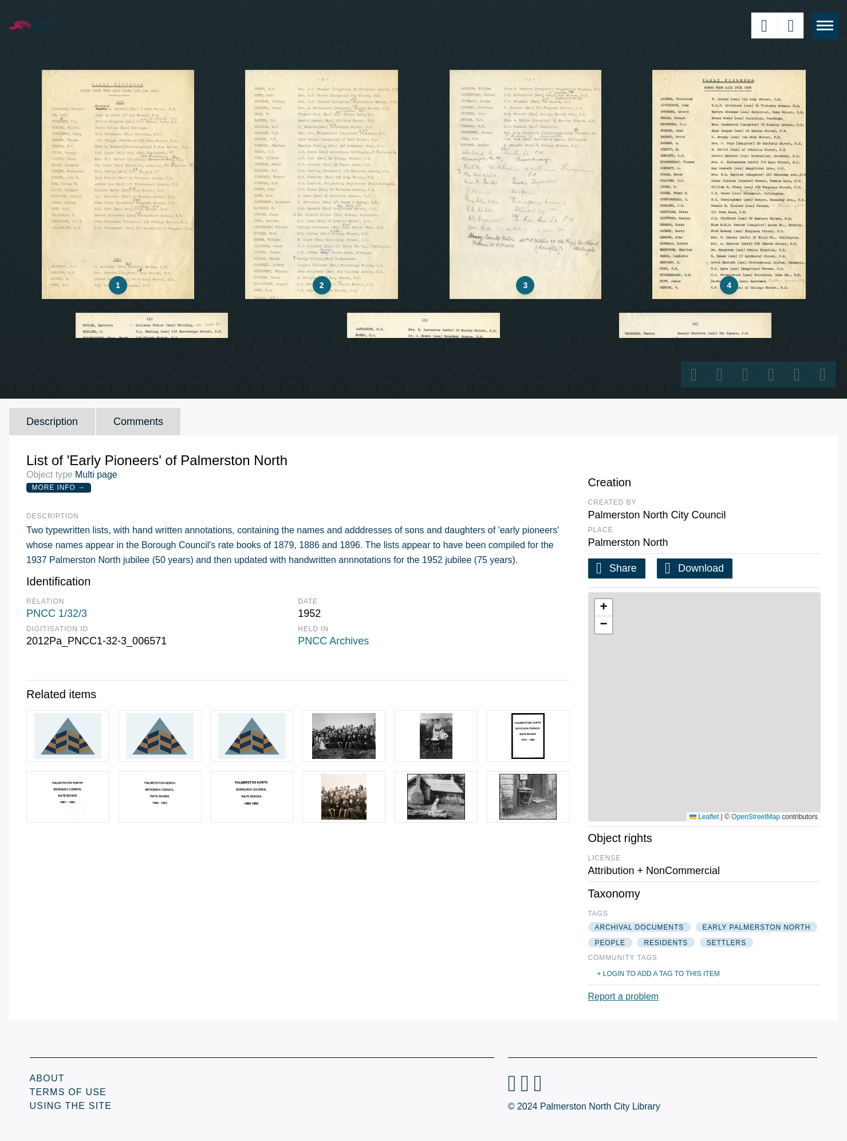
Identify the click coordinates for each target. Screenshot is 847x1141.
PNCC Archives (333, 641)
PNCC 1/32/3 (56, 613)
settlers (726, 943)
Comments (138, 421)
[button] (603, 607)
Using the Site (71, 1106)
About (47, 1078)
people (610, 943)
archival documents (639, 927)
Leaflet (704, 817)
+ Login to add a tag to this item (658, 974)
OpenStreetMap (755, 817)
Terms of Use (68, 1092)
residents (666, 943)
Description (52, 421)
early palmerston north (757, 927)
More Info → (58, 487)
